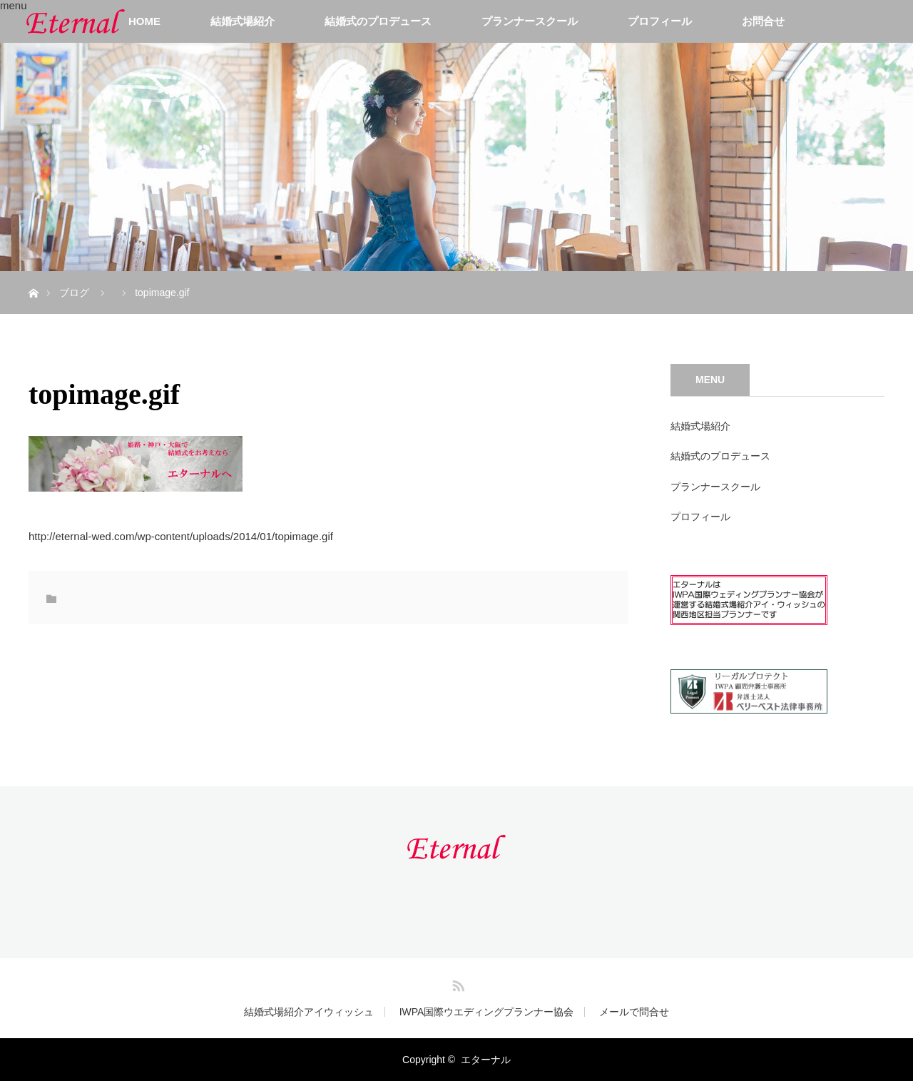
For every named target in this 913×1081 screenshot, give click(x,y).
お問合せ (763, 21)
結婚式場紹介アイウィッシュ (309, 1012)
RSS (456, 983)
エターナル (486, 1059)
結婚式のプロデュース (378, 21)
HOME (144, 21)
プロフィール (660, 21)
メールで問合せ (634, 1012)
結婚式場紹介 (242, 21)
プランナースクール (529, 21)
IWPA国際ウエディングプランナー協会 (486, 1012)
